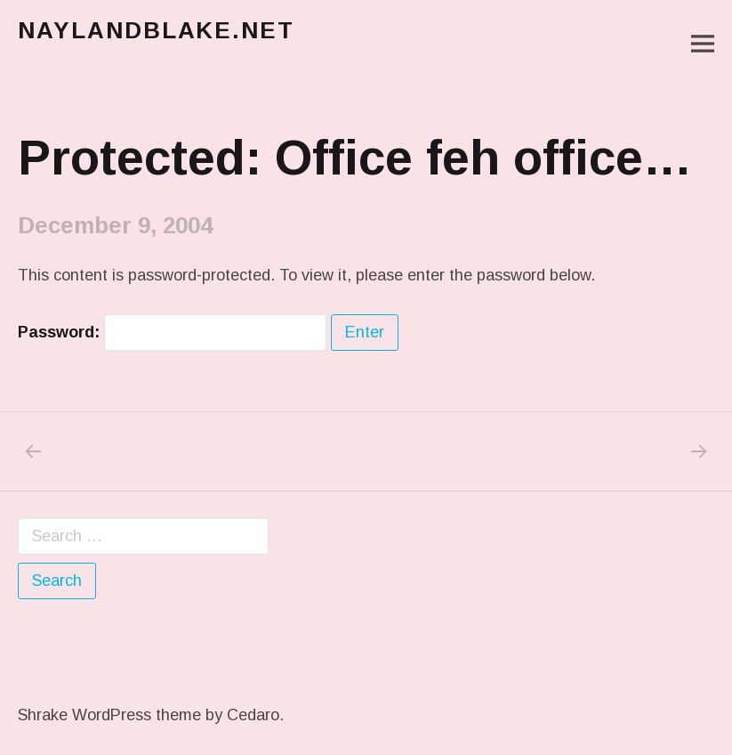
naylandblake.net (156, 30)
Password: (172, 332)
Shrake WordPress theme (109, 715)
